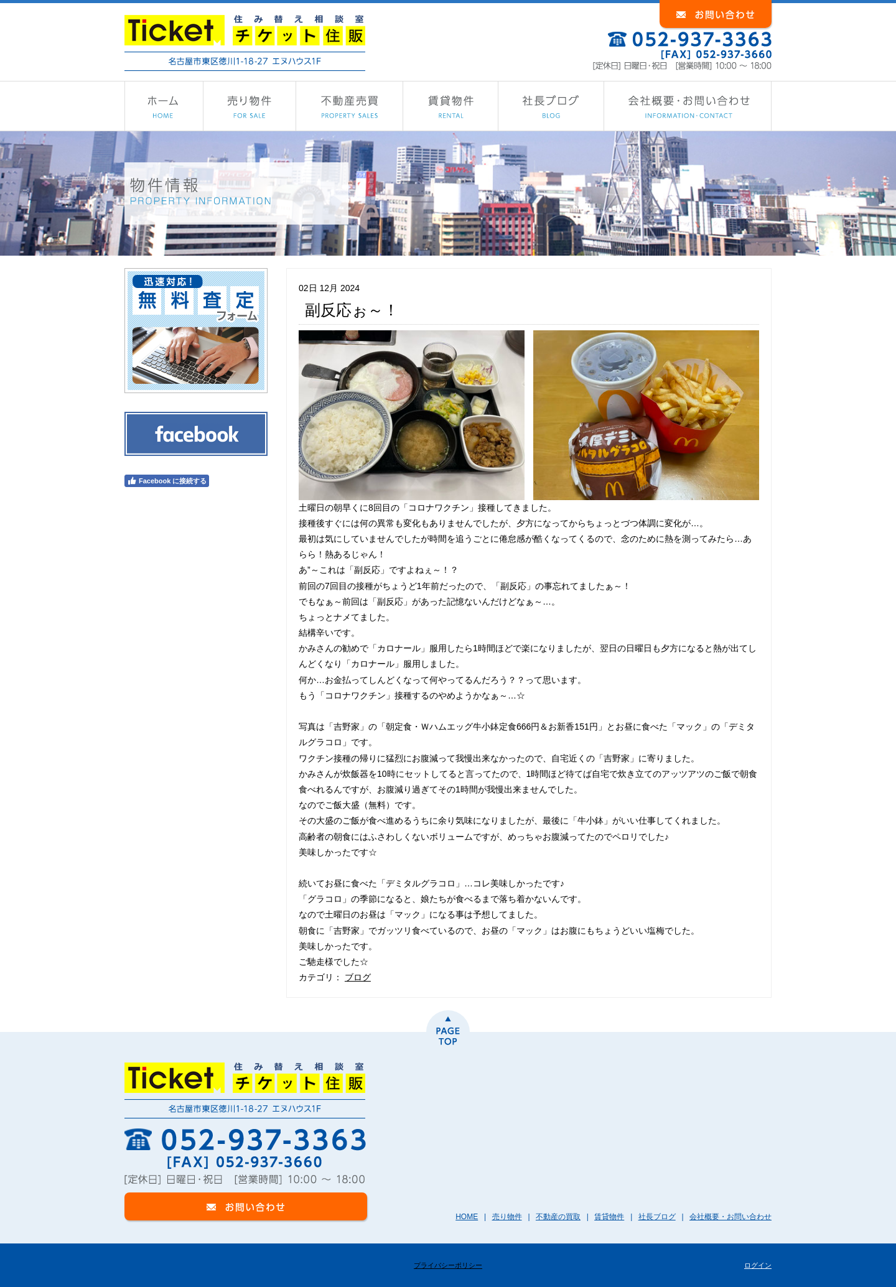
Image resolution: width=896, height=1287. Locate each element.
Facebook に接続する (167, 481)
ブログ (358, 977)
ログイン (758, 1265)
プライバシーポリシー (448, 1265)
